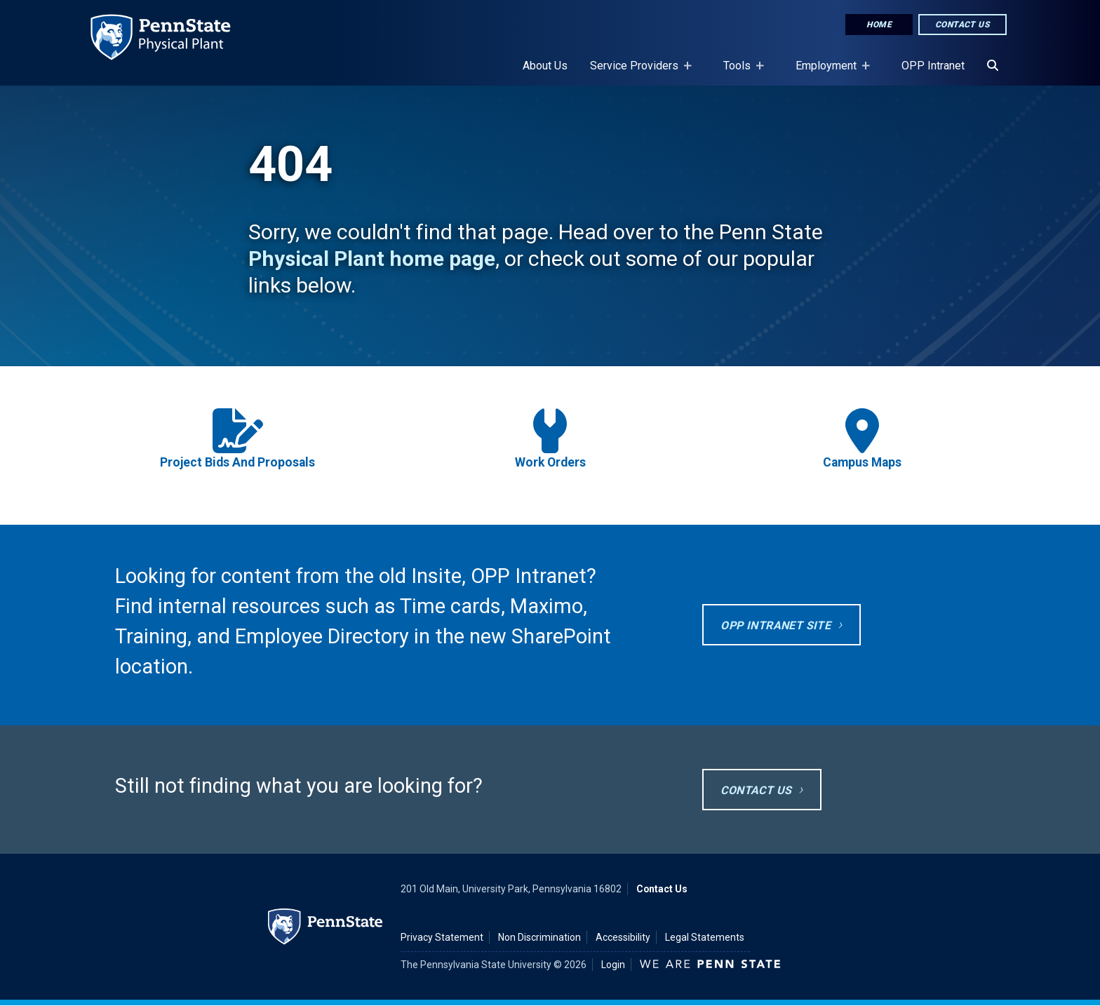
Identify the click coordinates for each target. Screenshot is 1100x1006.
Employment (828, 72)
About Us (545, 65)
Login (613, 964)
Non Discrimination (539, 937)
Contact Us (962, 24)
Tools (739, 72)
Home (879, 24)
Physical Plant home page (371, 258)
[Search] (993, 66)
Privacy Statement (442, 937)
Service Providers (637, 72)
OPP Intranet (933, 65)
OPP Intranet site (775, 625)
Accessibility (623, 937)
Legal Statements (704, 937)
